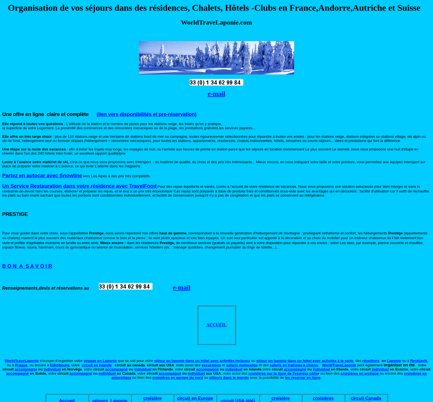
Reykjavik (418, 361)
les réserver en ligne (303, 377)
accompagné (26, 369)
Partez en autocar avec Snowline (42, 175)
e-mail (216, 93)
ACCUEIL (216, 324)
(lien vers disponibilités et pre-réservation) (146, 114)
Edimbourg (59, 365)
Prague (21, 365)
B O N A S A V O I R (27, 266)
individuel (52, 369)
